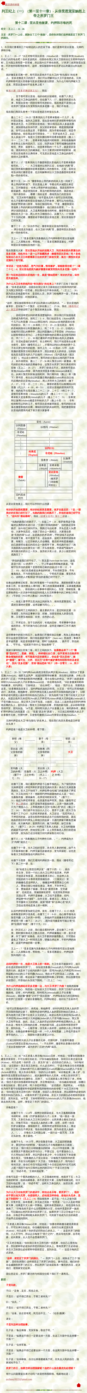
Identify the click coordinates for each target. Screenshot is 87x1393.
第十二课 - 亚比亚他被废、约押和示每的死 (43, 22)
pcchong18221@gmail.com (19, 1379)
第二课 (19, 803)
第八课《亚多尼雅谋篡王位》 (24, 90)
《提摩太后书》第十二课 (51, 516)
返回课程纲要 (10, 4)
